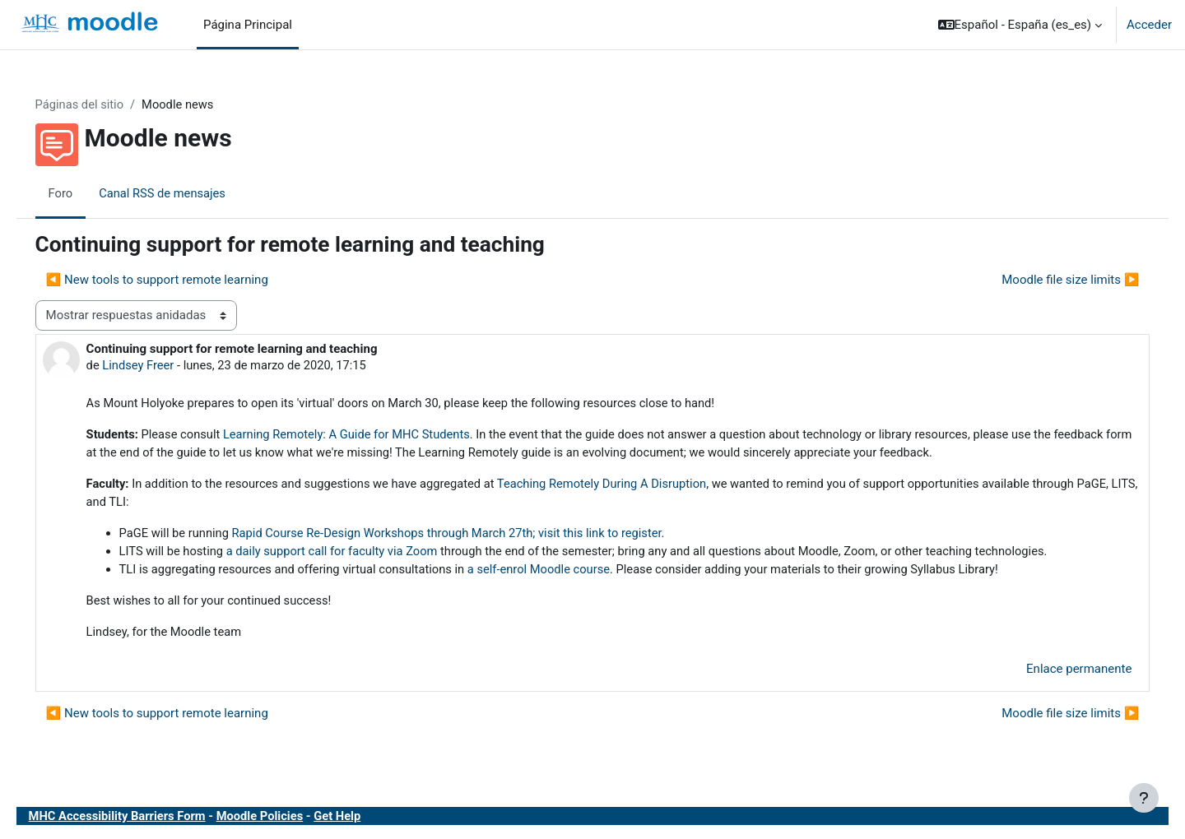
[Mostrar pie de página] (1144, 798)
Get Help (367, 821)
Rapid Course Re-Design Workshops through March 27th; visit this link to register (477, 536)
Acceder (1149, 24)
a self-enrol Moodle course (571, 573)
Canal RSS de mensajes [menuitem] (187, 193)
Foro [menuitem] (84, 193)
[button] (1020, 24)
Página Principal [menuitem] (247, 24)
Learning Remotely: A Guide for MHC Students (375, 436)
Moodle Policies (288, 821)
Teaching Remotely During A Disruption (636, 486)
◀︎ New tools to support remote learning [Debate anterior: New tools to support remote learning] (180, 280)
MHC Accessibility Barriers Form (142, 821)
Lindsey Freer (162, 366)
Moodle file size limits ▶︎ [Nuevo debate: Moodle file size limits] (1047, 280)
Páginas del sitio (103, 104)
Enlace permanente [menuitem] (1055, 674)
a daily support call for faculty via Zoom (359, 555)
